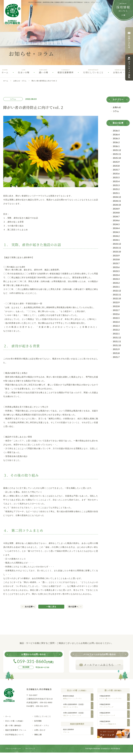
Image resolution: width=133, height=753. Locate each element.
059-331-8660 (46, 702)
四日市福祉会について (14, 734)
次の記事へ (30, 607)
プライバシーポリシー (13, 749)
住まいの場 (14, 721)
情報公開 (38, 734)
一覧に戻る (51, 607)
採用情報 (38, 721)
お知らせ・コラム (19, 81)
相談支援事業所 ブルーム (15, 730)
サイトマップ (30, 749)
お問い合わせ (39, 730)
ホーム (5, 81)
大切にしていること (42, 716)
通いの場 (13, 725)
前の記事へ (73, 607)
